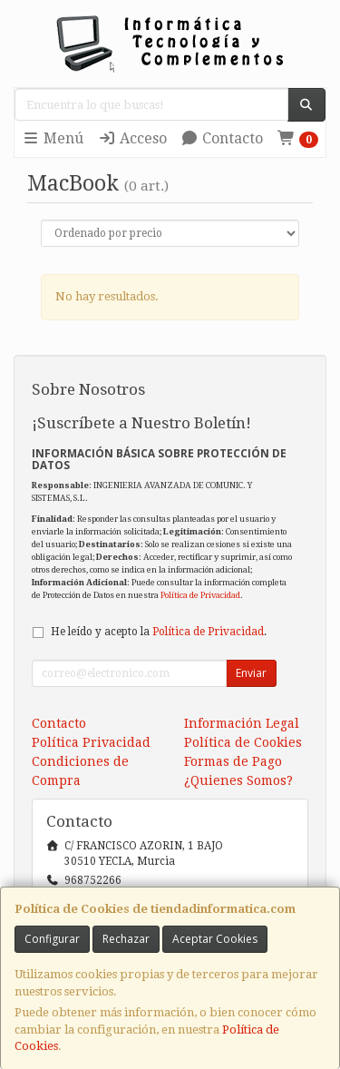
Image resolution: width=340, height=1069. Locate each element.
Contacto (221, 138)
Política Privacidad (91, 742)
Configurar (52, 938)
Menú (52, 138)
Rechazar (126, 938)
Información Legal (241, 723)
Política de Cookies (243, 742)
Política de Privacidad (200, 595)
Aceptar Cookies (214, 938)
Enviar (251, 673)
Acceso (132, 138)
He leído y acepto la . (159, 631)
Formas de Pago (233, 761)
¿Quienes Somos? (238, 780)
